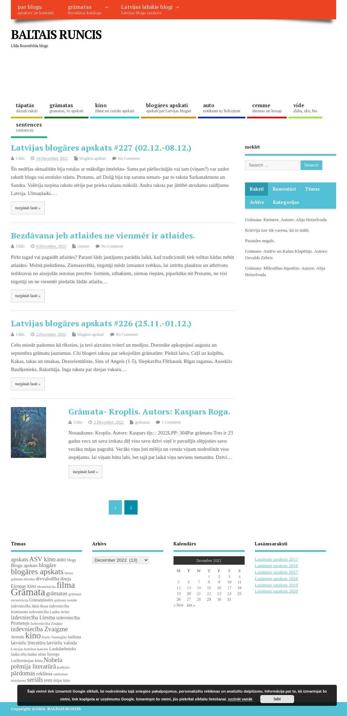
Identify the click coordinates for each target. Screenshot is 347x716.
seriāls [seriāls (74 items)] (35, 679)
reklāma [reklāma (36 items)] (44, 673)
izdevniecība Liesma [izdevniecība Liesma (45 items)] (33, 617)
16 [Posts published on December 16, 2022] (219, 587)
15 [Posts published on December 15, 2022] (209, 587)
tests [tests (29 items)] (48, 680)
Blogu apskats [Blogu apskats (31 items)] (24, 565)
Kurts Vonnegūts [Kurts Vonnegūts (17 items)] (54, 637)
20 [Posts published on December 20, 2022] (189, 593)
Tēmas (312, 189)
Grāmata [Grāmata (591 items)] (28, 591)
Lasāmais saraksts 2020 (276, 591)
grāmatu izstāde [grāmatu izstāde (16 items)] (65, 600)
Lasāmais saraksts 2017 (276, 572)
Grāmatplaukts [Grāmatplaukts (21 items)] (41, 600)
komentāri (284, 189)
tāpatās (27, 107)
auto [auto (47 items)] (61, 559)
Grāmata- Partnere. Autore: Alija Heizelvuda (286, 219)
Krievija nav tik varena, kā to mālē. (277, 230)
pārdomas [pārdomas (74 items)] (23, 673)
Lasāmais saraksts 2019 (276, 584)
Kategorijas (286, 202)
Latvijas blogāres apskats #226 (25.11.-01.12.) (101, 323)
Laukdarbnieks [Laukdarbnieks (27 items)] (62, 648)
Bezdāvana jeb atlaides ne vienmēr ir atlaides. (103, 235)
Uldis (20, 158)
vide (305, 107)
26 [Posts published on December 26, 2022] (179, 599)
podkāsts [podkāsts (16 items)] (63, 667)
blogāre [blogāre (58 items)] (47, 565)
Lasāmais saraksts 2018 (276, 578)
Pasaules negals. (260, 240)
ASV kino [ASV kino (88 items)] (42, 559)
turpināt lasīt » (28, 208)
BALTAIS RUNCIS (56, 34)
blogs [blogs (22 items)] (71, 560)
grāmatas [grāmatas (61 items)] (56, 593)
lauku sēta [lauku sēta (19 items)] (18, 654)
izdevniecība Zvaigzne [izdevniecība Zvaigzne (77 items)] (39, 629)
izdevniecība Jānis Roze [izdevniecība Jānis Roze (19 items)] (29, 606)
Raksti (257, 189)
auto (221, 107)
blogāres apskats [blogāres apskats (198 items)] (37, 571)
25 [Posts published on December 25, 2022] (240, 593)
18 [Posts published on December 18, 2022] (240, 587)
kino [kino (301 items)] (33, 635)
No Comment (129, 158)
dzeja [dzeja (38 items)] (65, 578)
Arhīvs (257, 202)
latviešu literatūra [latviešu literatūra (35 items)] (28, 642)
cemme (267, 107)
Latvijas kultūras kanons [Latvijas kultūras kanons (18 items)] (29, 649)
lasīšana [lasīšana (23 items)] (74, 637)
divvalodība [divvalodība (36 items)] (47, 578)
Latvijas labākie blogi (146, 9)
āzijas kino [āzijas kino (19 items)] (61, 680)
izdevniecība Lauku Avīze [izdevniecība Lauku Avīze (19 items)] (49, 612)
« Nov (179, 605)
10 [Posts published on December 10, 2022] (229, 582)
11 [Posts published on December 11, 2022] (240, 582)
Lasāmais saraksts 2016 (276, 565)
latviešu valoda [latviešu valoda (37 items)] (61, 642)
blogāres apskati (168, 107)
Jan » (191, 605)
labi (277, 699)
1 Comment (171, 422)
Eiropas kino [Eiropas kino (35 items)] (23, 586)
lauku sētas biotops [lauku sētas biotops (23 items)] (43, 654)
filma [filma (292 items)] (66, 585)
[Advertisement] (134, 74)
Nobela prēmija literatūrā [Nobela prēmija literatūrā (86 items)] (36, 663)
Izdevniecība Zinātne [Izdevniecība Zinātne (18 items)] (46, 623)
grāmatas (85, 9)
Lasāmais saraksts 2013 (276, 559)
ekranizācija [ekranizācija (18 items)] (46, 586)
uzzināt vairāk (240, 699)
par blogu (36, 9)
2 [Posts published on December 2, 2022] (219, 576)
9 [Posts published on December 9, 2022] (219, 582)
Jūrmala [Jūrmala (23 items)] (17, 637)
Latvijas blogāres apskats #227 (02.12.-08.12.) (101, 147)
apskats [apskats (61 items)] (19, 559)
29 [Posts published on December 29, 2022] (209, 599)
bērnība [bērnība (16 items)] (29, 579)
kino (114, 107)
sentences (29, 127)
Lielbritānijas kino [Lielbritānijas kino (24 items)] (27, 660)
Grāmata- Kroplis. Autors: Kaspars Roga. (149, 411)
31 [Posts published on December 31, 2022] (229, 599)
